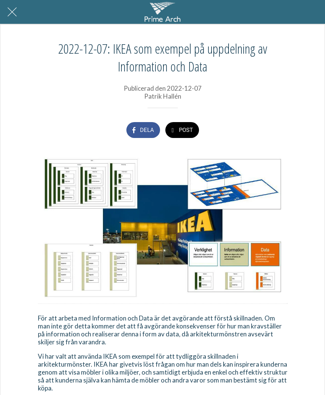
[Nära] (12, 12)
